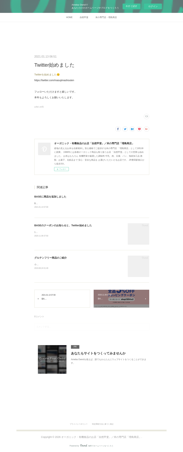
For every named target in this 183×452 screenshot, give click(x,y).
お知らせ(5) (39, 107)
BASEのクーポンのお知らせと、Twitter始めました (63, 225)
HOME (69, 17)
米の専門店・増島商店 (106, 17)
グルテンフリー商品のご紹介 (50, 257)
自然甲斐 (84, 17)
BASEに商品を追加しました (50, 196)
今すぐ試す (131, 6)
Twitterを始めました (45, 74)
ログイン (153, 6)
